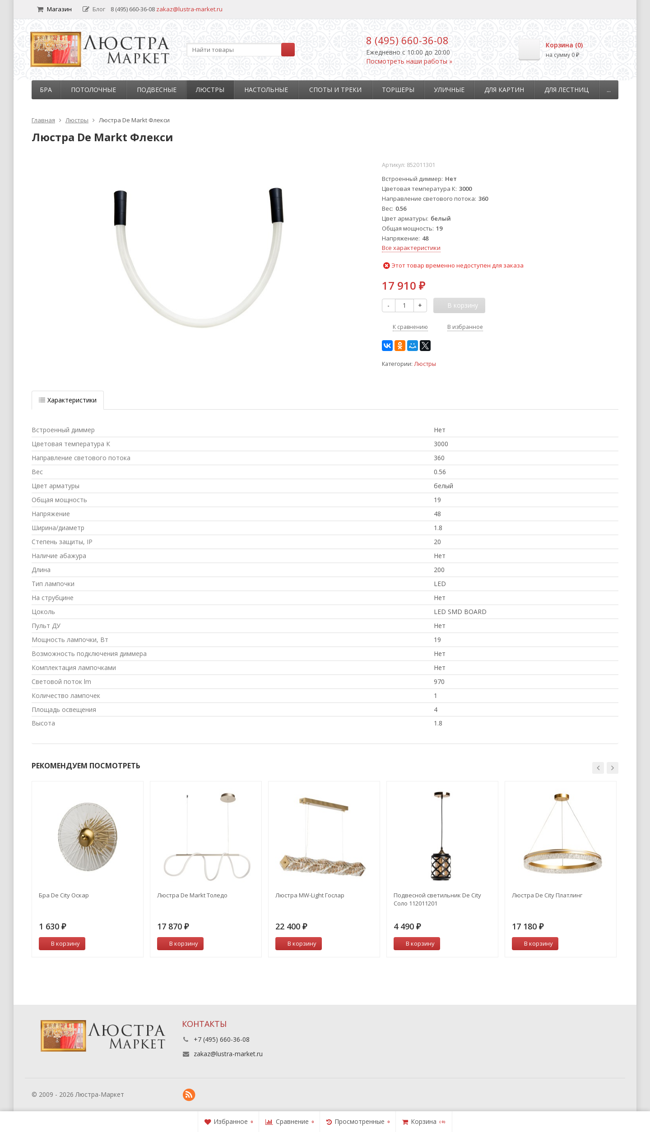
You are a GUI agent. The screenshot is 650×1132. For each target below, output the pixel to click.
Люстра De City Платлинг (547, 895)
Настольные (266, 89)
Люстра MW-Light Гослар (309, 895)
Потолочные (93, 89)
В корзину (60, 943)
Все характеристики (411, 248)
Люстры (210, 89)
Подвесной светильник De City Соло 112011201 (437, 899)
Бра (46, 89)
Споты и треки (335, 89)
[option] (87, 869)
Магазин (54, 9)
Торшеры (398, 89)
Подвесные (156, 89)
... (609, 89)
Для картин (504, 89)
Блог (94, 9)
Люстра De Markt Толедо (192, 895)
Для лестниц (566, 89)
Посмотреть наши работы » (409, 61)
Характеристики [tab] (68, 400)
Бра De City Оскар (64, 895)
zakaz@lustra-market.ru (189, 9)
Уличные (449, 89)
